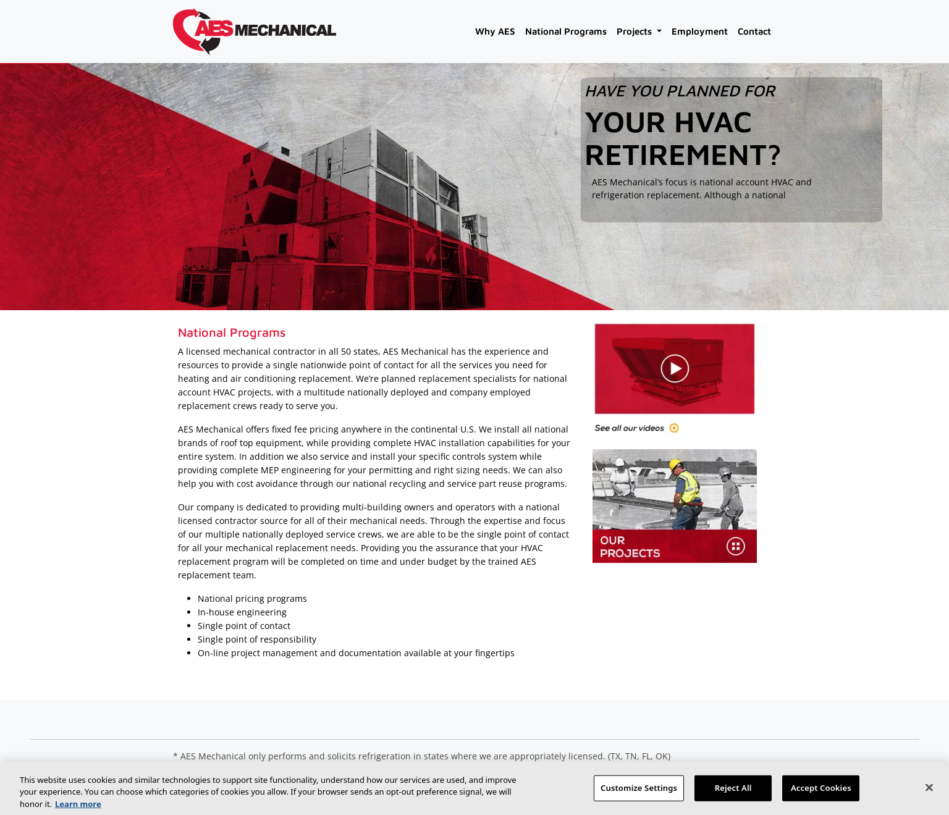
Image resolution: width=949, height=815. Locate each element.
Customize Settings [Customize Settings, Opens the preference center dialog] (639, 792)
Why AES (495, 31)
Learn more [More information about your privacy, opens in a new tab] (78, 808)
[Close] (929, 792)
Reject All (733, 792)
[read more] (598, 210)
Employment (700, 31)
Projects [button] (635, 31)
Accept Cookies (821, 792)
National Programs (566, 31)
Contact (754, 31)
